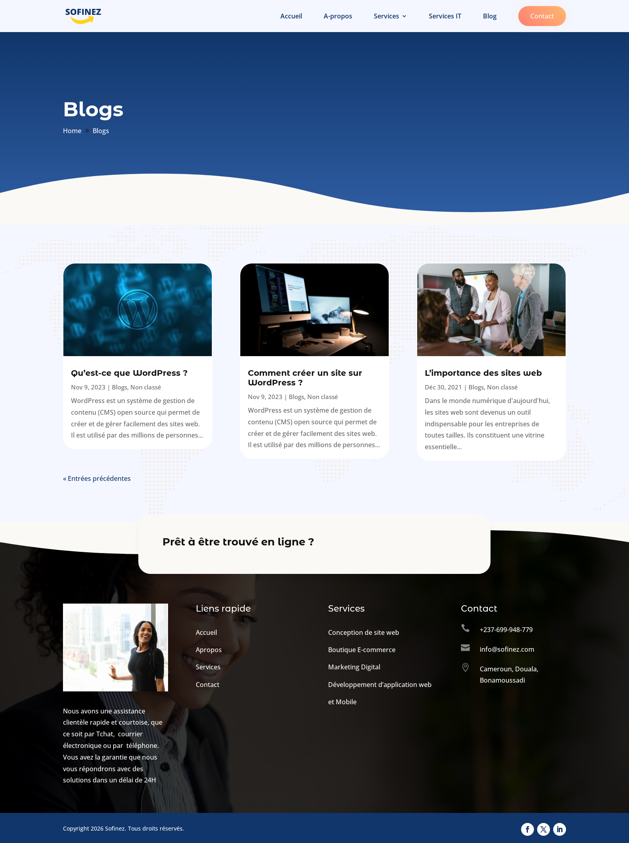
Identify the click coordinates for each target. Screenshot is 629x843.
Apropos (209, 649)
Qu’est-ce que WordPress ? (129, 373)
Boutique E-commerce (362, 649)
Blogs (119, 387)
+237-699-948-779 (506, 629)
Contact (542, 16)
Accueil (291, 16)
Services (386, 16)
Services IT (445, 16)
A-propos (338, 16)
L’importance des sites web (483, 373)
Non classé (145, 387)
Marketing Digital (354, 667)
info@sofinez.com (507, 649)
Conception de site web (363, 632)
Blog (490, 16)
